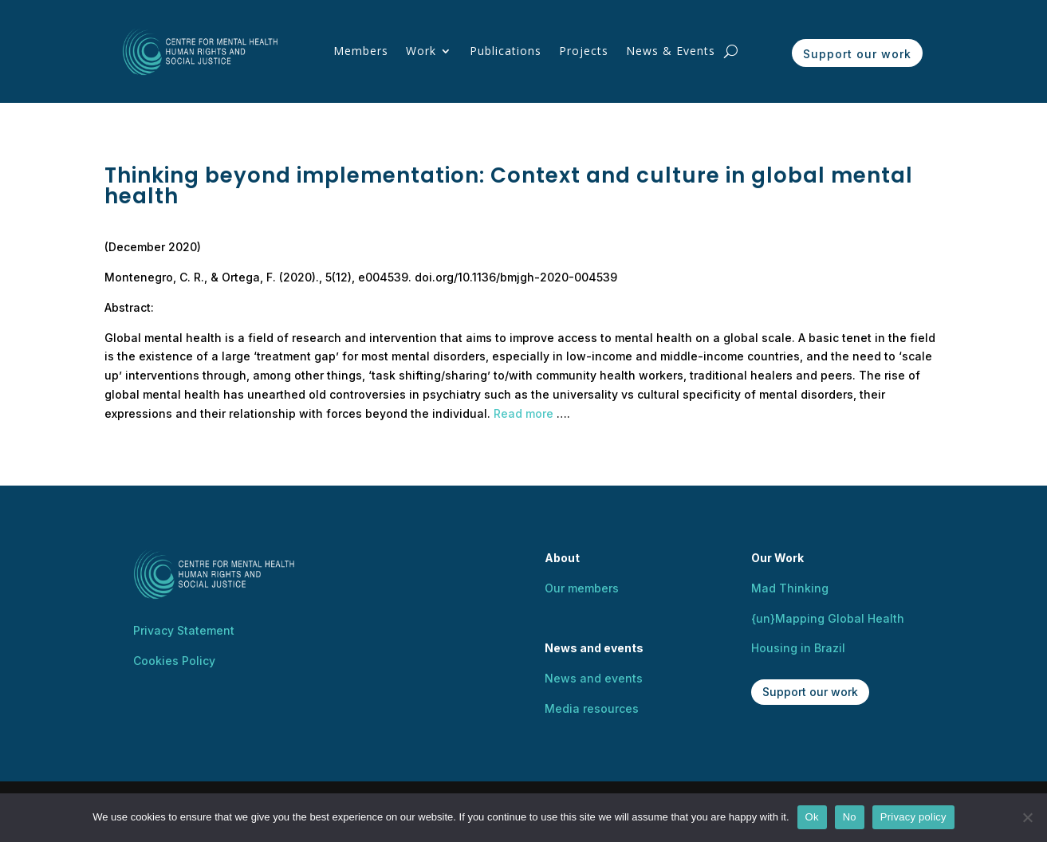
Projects (583, 50)
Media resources (592, 708)
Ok (812, 817)
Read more (523, 413)
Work (421, 50)
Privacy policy (913, 817)
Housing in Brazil (798, 648)
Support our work (857, 54)
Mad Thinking (790, 588)
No (849, 817)
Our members (582, 588)
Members (360, 50)
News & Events (670, 50)
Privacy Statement (183, 630)
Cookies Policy (174, 660)
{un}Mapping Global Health (827, 618)
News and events (594, 678)
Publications (505, 50)
